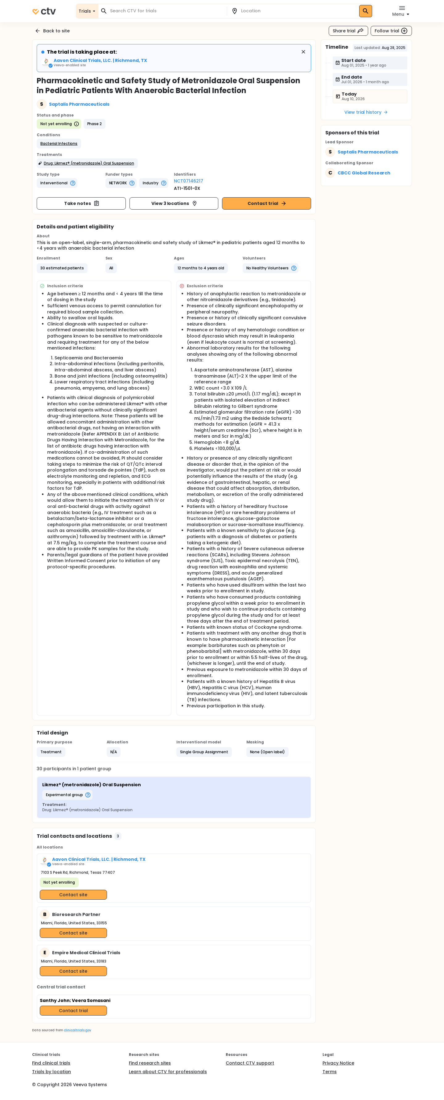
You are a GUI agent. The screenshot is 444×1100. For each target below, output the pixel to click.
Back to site (52, 31)
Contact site (73, 895)
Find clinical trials (51, 1063)
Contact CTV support (250, 1063)
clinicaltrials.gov (77, 1030)
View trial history (366, 112)
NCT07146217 (188, 181)
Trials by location (51, 1071)
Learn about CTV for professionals (168, 1071)
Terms (330, 1071)
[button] (59, 144)
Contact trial (267, 203)
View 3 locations (174, 203)
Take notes (82, 203)
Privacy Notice (338, 1063)
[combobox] (166, 11)
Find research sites (150, 1063)
